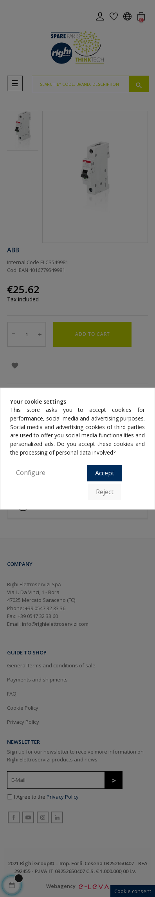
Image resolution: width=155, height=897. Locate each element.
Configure (30, 473)
